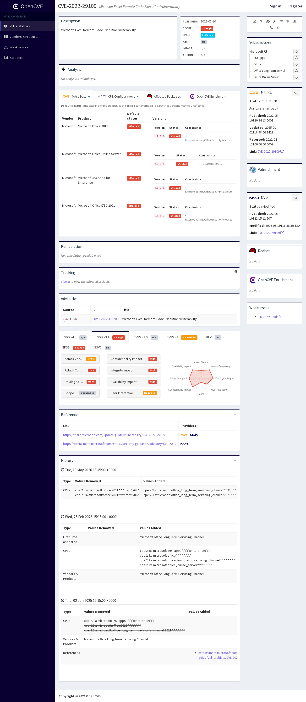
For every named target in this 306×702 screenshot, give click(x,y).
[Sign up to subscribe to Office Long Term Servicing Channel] (296, 70)
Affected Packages (164, 96)
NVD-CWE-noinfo (270, 317)
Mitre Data (76, 96)
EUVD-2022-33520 (105, 319)
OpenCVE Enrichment (208, 96)
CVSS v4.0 (74, 337)
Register (295, 6)
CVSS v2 (182, 337)
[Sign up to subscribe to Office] (296, 64)
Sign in (275, 6)
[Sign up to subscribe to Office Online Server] (296, 77)
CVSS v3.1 (110, 337)
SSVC (102, 347)
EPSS (73, 347)
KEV (213, 337)
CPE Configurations (118, 96)
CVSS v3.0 (146, 337)
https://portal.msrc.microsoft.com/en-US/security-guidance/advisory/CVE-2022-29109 (124, 444)
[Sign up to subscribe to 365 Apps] (296, 58)
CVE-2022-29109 (77, 6)
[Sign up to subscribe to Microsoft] (296, 51)
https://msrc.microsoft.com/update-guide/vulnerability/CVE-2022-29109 (114, 435)
